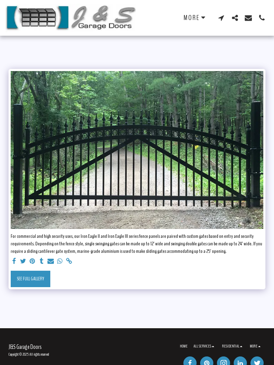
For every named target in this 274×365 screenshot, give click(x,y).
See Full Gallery (30, 278)
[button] (221, 17)
